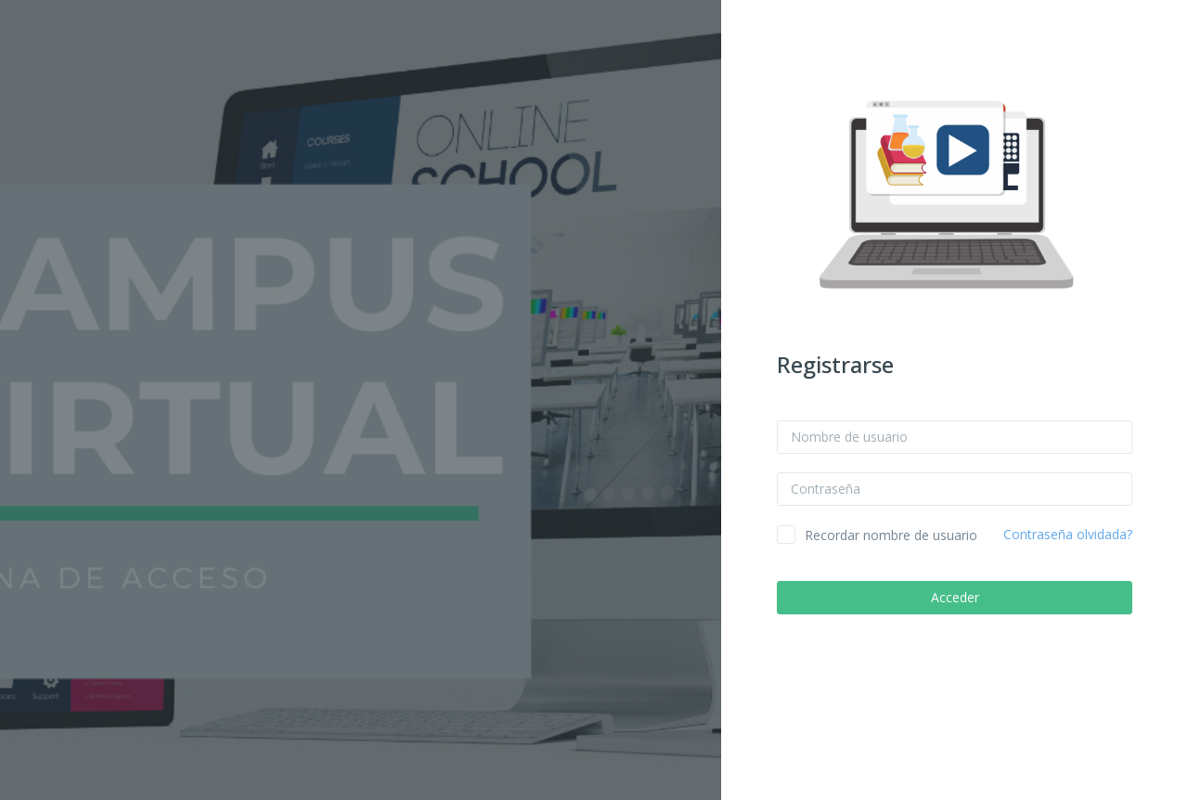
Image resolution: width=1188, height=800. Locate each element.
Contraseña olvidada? (1067, 534)
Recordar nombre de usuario (891, 535)
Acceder (955, 597)
